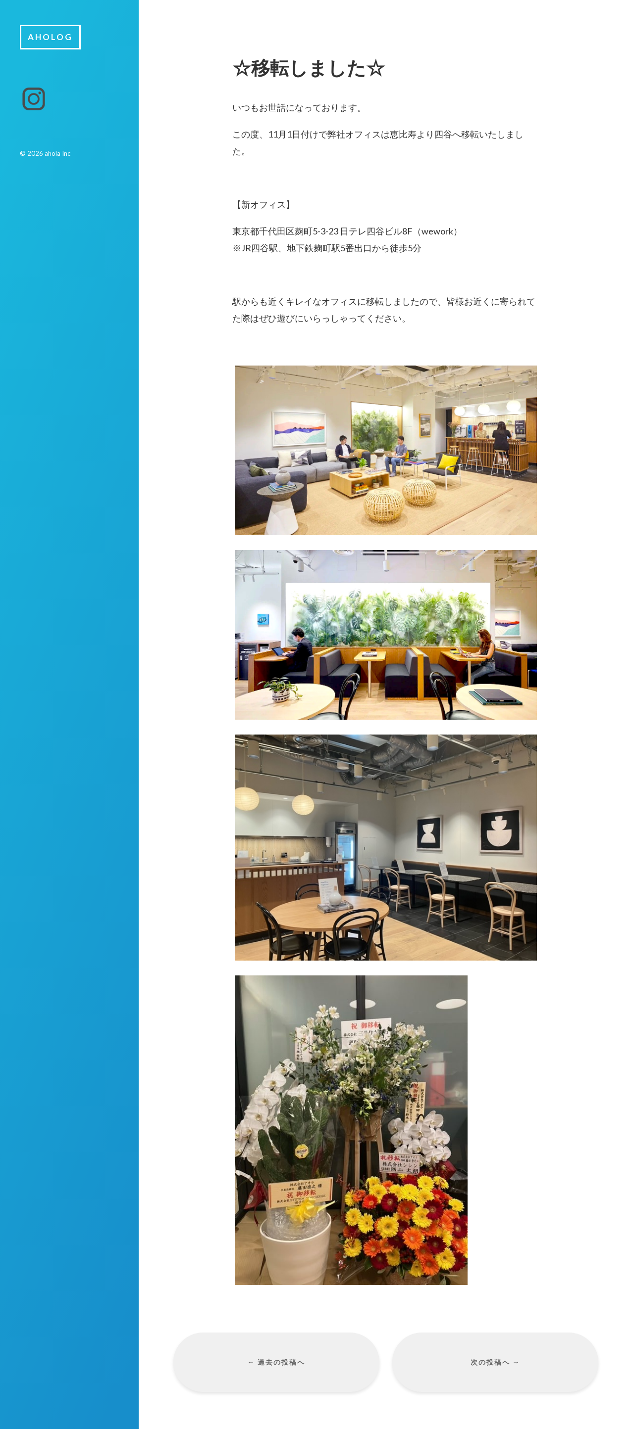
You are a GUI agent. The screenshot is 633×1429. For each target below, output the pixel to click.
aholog (50, 37)
